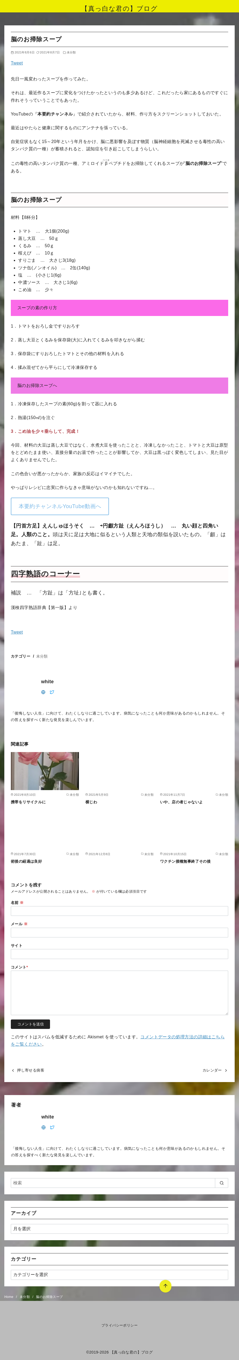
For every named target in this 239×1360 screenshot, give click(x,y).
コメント (19, 967)
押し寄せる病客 (30, 1070)
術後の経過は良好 (26, 861)
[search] (221, 1183)
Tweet (17, 63)
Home (9, 1297)
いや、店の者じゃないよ (181, 802)
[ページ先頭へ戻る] (165, 1285)
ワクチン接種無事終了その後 (185, 861)
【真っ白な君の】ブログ (119, 8)
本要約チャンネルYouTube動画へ (60, 506)
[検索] (119, 1183)
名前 (17, 902)
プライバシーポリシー (119, 1325)
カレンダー (212, 1070)
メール (19, 924)
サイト (16, 945)
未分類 (71, 52)
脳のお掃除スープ (49, 1297)
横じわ (91, 802)
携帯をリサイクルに (28, 802)
